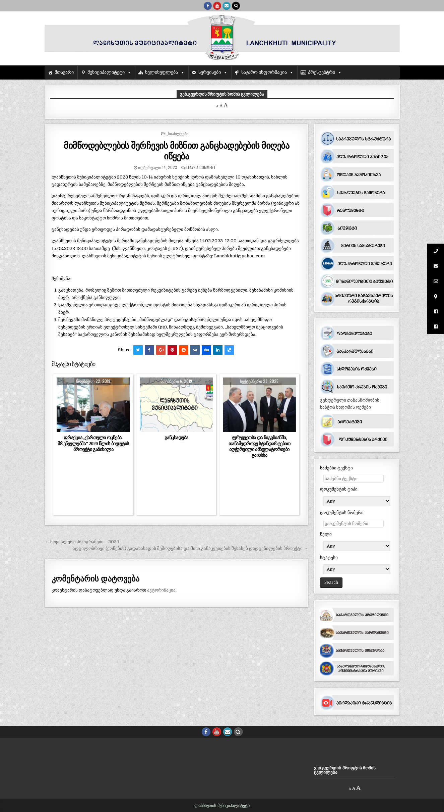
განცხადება (176, 437)
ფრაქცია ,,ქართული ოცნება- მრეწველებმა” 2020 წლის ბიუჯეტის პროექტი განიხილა (93, 443)
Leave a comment (201, 167)
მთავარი (64, 72)
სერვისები (209, 72)
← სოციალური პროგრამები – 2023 (82, 541)
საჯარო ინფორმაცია (264, 72)
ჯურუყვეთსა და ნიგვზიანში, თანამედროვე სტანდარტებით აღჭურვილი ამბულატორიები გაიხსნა (260, 446)
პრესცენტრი (321, 72)
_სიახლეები (177, 133)
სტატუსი (329, 557)
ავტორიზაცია (161, 590)
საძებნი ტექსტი (336, 467)
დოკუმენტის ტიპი (339, 489)
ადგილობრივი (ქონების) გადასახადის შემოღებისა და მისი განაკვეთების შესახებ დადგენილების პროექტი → (190, 548)
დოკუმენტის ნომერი (342, 512)
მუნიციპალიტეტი (106, 72)
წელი (326, 534)
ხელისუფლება (161, 72)
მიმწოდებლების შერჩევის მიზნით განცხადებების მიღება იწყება (176, 150)
